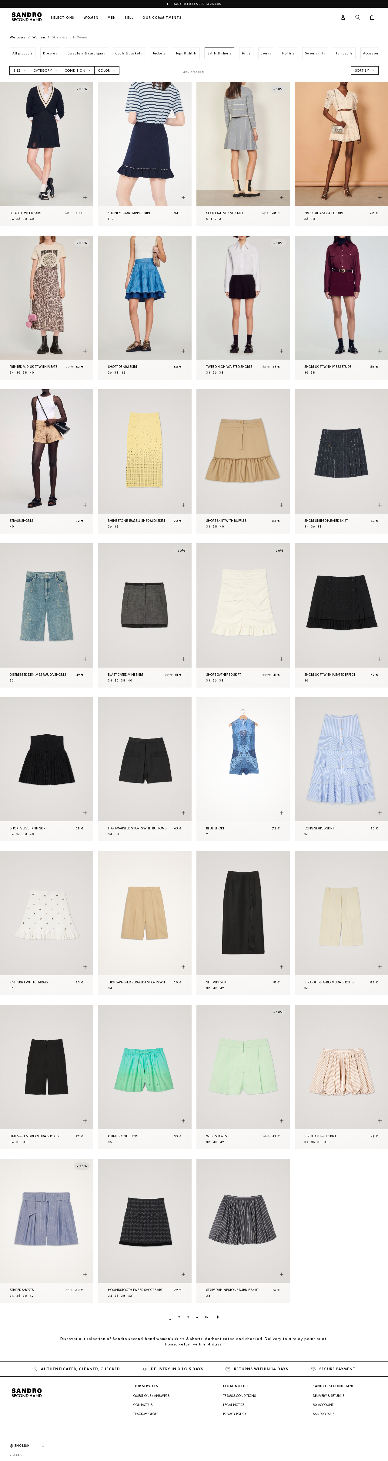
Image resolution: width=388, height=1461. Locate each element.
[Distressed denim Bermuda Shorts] (46, 615)
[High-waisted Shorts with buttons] (145, 769)
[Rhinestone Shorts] (145, 1077)
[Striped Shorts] (46, 1231)
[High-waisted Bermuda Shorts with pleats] (145, 923)
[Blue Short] (243, 769)
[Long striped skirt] (341, 769)
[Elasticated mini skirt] (145, 615)
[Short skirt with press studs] (341, 308)
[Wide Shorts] (243, 1077)
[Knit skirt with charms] (46, 923)
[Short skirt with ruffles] (243, 461)
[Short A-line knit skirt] (243, 154)
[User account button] (343, 17)
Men (112, 18)
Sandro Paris (323, 1414)
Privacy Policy (235, 1414)
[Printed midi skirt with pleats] (46, 308)
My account (323, 1405)
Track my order (146, 1414)
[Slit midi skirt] (243, 923)
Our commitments (162, 18)
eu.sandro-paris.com (204, 3)
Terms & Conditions (239, 1395)
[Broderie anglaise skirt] (341, 154)
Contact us (142, 1405)
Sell (129, 18)
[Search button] (358, 17)
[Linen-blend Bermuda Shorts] (46, 1077)
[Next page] (217, 1317)
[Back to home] (27, 17)
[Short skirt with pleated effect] (341, 615)
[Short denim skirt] (145, 308)
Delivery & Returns (328, 1395)
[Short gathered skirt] (243, 615)
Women (91, 18)
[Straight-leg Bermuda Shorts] (341, 923)
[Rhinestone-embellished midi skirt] (145, 461)
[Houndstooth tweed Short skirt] (145, 1231)
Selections (63, 18)
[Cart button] (372, 17)
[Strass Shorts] (46, 461)
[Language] (32, 1445)
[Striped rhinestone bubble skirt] (243, 1231)
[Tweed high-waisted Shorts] (243, 308)
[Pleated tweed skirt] (46, 154)
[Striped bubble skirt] (341, 1077)
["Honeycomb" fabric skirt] (145, 154)
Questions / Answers (151, 1395)
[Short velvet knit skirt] (46, 769)
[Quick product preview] (85, 197)
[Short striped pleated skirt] (341, 461)
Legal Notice (234, 1405)
